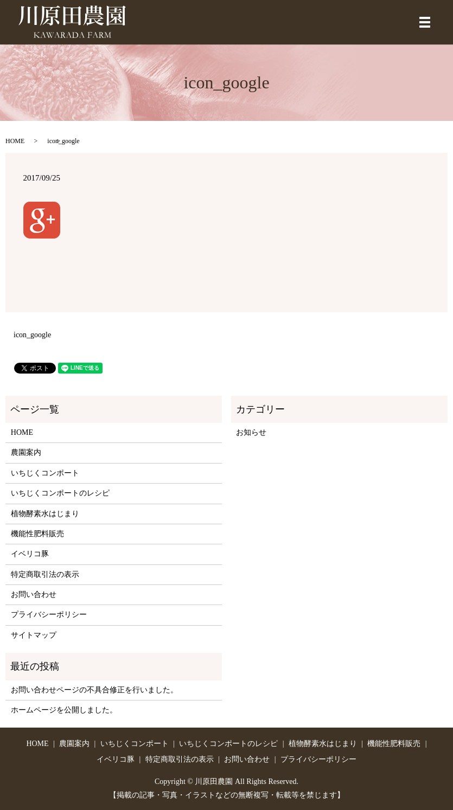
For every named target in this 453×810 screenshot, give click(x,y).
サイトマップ (33, 635)
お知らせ (251, 432)
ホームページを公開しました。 (64, 710)
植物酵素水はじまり (45, 514)
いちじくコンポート (45, 473)
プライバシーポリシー (49, 614)
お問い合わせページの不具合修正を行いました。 (94, 690)
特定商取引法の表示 (45, 574)
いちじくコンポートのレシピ (60, 493)
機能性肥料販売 (37, 534)
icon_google (32, 335)
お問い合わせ (33, 594)
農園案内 (26, 452)
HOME (14, 141)
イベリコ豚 (30, 554)
